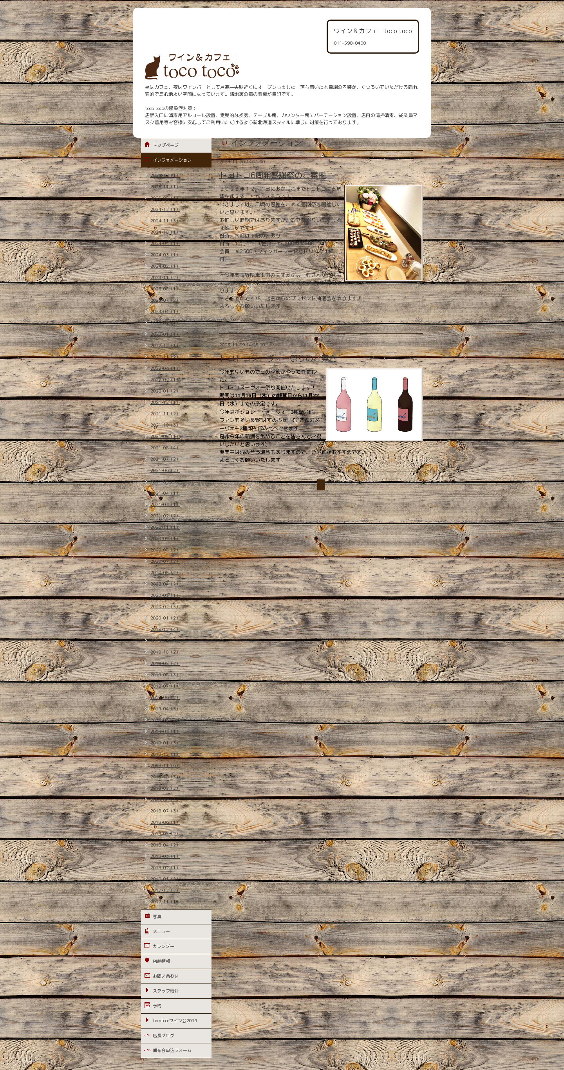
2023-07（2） (165, 300)
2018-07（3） (165, 811)
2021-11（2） (165, 414)
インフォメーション (172, 160)
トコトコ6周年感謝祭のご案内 (272, 174)
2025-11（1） (165, 187)
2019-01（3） (165, 743)
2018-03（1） (165, 856)
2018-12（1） (165, 754)
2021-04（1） (165, 493)
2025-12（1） (165, 175)
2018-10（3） (165, 777)
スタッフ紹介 (166, 991)
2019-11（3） (165, 641)
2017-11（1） (165, 902)
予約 (157, 1006)
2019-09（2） (165, 663)
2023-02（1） (165, 323)
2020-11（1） (165, 527)
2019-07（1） (165, 686)
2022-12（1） (165, 345)
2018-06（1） (165, 822)
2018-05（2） (165, 833)
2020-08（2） (165, 550)
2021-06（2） (165, 470)
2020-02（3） (165, 606)
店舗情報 (161, 961)
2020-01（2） (165, 618)
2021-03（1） (165, 504)
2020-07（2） (165, 561)
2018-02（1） (165, 868)
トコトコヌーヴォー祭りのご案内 (278, 358)
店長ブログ (163, 1035)
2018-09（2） (165, 788)
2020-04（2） (165, 584)
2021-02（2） (165, 516)
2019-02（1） (165, 731)
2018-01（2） (165, 879)
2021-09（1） (165, 436)
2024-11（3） (165, 221)
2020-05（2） (165, 572)
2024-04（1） (165, 243)
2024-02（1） (165, 266)
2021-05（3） (165, 482)
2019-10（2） (165, 652)
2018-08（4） (165, 799)
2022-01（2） (165, 391)
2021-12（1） (165, 402)
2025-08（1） (165, 198)
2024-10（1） (165, 232)
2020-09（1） (165, 538)
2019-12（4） (165, 629)
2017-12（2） (165, 890)
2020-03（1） (165, 595)
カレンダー (163, 946)
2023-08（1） (165, 289)
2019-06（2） (165, 697)
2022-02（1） (165, 379)
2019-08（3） (165, 675)
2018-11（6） (165, 765)
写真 (157, 916)
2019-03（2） (165, 720)
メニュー (161, 931)
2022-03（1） (165, 368)
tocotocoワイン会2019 (175, 1021)
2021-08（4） (165, 448)
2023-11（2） (165, 277)
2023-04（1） (165, 311)
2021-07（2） (165, 459)
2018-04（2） (165, 845)
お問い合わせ (166, 976)
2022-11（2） (165, 357)
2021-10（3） (165, 425)
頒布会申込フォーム (172, 1050)
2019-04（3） (165, 709)
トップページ (166, 145)
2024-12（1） (165, 209)
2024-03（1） (165, 255)
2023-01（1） (165, 334)
